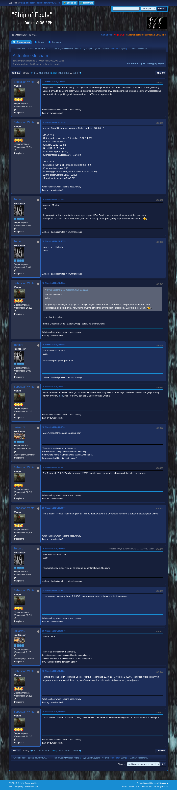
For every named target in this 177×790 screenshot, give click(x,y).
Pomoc (140, 783)
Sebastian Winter (24, 81)
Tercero (18, 199)
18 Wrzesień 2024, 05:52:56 (53, 122)
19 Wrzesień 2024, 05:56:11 (53, 467)
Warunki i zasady (151, 783)
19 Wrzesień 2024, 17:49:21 (53, 590)
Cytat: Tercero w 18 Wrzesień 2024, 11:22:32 (67, 290)
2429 (66, 73)
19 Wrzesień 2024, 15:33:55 (53, 549)
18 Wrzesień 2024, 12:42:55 (53, 241)
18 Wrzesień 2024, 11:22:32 (53, 199)
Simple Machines (31, 783)
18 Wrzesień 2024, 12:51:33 (53, 283)
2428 (60, 73)
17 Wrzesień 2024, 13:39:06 (53, 82)
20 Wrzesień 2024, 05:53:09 (53, 712)
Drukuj (161, 73)
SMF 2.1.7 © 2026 (16, 783)
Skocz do (122, 764)
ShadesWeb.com (31, 786)
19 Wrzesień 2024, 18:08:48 (53, 631)
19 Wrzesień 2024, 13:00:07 (53, 508)
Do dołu (16, 73)
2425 (40, 73)
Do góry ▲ (164, 783)
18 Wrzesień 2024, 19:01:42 (53, 387)
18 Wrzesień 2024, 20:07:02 (53, 427)
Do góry (16, 751)
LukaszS (19, 427)
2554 (75, 73)
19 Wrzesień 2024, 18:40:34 (53, 671)
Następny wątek (155, 63)
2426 (46, 73)
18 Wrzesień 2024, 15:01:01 (53, 345)
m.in (61, 395)
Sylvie (123, 49)
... (37, 73)
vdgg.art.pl (119, 35)
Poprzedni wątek (136, 63)
